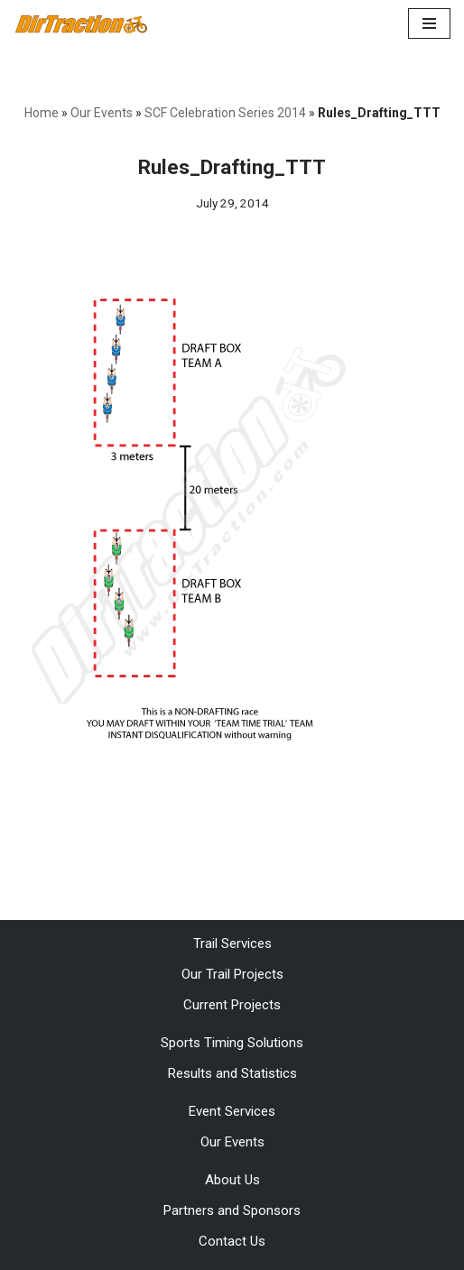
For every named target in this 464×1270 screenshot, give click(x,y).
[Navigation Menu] (429, 23)
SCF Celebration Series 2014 (225, 113)
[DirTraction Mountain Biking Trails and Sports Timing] (81, 24)
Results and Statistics (232, 1073)
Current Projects (232, 1005)
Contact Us (232, 1241)
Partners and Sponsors (232, 1210)
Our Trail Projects (232, 974)
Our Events (101, 113)
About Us (232, 1180)
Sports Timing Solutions (232, 1043)
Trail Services (232, 943)
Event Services (232, 1111)
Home (41, 113)
